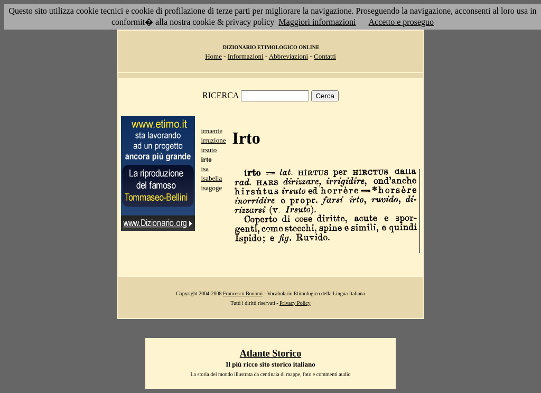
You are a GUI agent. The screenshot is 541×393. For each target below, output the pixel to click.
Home (213, 56)
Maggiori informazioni (317, 21)
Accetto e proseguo (401, 21)
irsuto (209, 150)
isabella (211, 178)
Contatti (325, 56)
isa (205, 169)
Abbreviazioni (288, 56)
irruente (211, 131)
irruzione (213, 140)
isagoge (211, 188)
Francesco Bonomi (243, 293)
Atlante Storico (270, 353)
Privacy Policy (295, 303)
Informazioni (246, 56)
